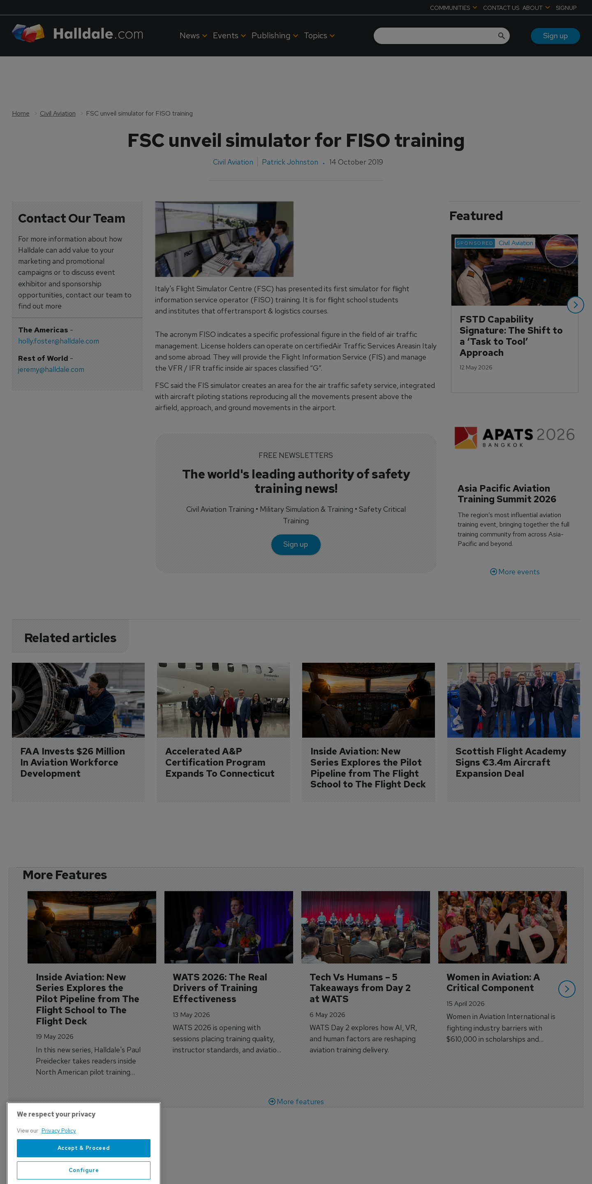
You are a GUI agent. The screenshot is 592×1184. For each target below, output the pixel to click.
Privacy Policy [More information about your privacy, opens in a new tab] (59, 1160)
